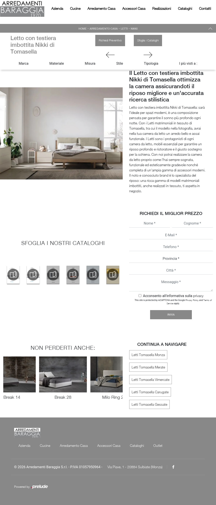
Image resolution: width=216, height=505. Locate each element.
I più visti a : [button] (188, 63)
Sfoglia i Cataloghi (148, 40)
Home (83, 28)
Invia (171, 314)
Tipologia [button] (151, 63)
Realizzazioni (161, 8)
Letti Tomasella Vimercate (150, 380)
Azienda (57, 8)
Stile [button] (119, 63)
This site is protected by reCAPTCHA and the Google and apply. (173, 302)
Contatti (205, 8)
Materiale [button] (56, 63)
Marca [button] (23, 63)
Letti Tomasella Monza (148, 355)
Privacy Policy (192, 300)
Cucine (75, 8)
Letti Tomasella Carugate (150, 392)
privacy (198, 296)
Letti (124, 28)
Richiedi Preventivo (110, 40)
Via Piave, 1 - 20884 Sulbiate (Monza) (134, 467)
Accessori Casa (133, 8)
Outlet (157, 446)
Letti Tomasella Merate (148, 367)
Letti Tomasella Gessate (149, 404)
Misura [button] (90, 63)
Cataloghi (185, 8)
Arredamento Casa (101, 8)
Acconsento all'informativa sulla (173, 296)
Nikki (134, 28)
